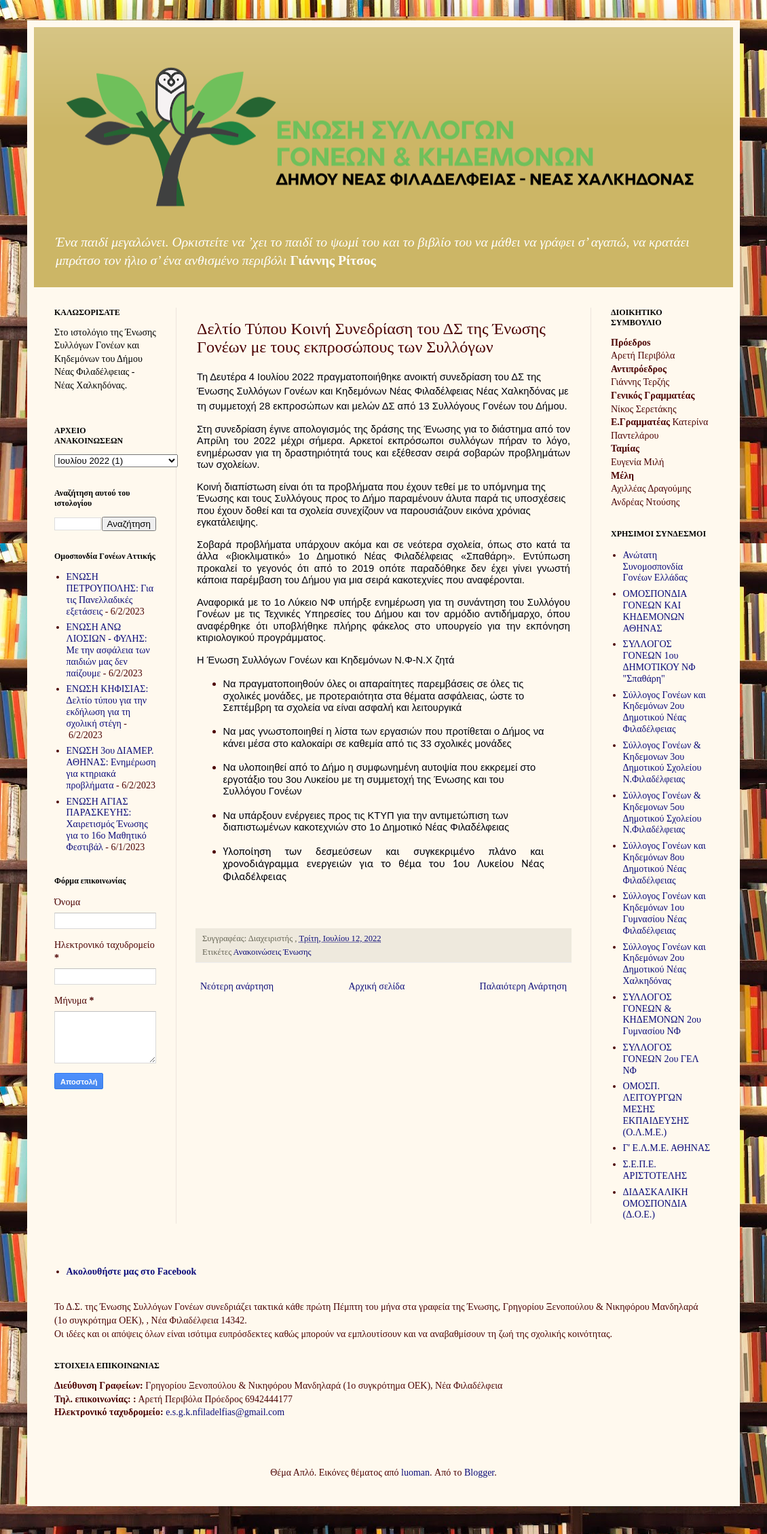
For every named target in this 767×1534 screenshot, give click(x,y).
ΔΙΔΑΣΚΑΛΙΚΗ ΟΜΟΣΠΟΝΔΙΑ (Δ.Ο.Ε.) (655, 1203)
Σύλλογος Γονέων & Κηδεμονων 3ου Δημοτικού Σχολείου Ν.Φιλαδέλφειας (662, 762)
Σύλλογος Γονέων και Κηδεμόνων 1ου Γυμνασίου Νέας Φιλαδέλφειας (664, 913)
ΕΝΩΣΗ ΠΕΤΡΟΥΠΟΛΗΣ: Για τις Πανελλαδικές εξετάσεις (110, 594)
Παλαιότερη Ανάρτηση (523, 986)
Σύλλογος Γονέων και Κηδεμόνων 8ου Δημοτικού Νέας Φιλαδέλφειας (664, 863)
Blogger (479, 1472)
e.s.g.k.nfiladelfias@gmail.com (225, 1412)
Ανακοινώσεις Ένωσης (272, 952)
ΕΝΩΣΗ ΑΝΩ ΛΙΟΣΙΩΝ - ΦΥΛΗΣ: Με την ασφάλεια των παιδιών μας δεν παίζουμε (108, 650)
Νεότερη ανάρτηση (237, 986)
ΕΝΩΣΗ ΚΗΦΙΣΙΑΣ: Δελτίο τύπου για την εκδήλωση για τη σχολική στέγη (108, 706)
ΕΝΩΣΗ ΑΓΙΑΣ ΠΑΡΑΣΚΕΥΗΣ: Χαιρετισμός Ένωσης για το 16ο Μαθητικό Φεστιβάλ (107, 824)
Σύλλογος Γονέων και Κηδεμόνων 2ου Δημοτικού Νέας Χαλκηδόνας (664, 964)
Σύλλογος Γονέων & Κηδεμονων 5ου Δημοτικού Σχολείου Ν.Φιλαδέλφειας (662, 812)
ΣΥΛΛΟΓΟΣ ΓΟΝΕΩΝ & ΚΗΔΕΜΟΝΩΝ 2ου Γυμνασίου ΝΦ (662, 1014)
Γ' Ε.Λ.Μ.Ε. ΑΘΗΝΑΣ (667, 1148)
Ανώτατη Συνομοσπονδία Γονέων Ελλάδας (655, 566)
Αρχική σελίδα (376, 986)
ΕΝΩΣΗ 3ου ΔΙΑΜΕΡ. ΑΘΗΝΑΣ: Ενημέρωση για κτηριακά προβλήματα (111, 768)
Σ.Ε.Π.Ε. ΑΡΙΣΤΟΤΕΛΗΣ (655, 1170)
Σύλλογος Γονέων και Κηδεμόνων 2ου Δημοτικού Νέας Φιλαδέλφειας (664, 712)
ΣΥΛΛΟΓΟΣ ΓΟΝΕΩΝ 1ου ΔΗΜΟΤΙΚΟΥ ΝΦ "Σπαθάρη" (659, 661)
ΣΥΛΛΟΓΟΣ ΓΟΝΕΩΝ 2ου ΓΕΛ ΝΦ (661, 1059)
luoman (415, 1472)
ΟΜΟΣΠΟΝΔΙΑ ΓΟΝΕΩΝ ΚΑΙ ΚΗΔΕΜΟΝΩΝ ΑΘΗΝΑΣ (655, 611)
